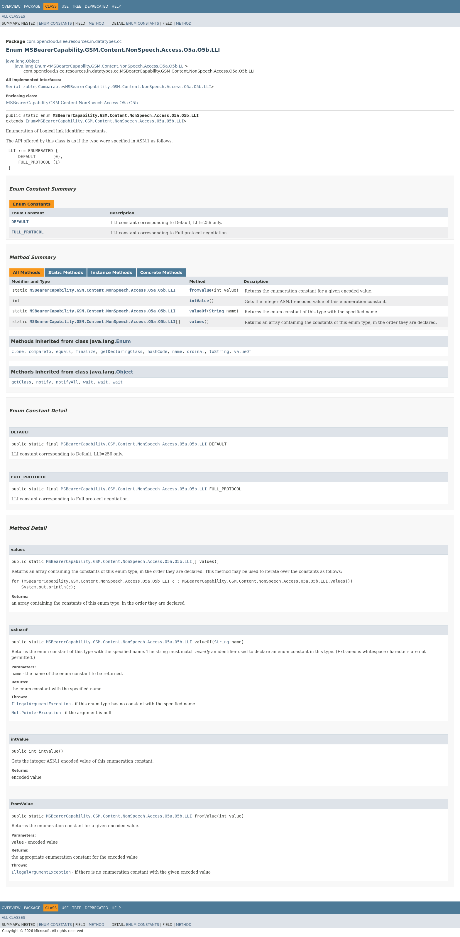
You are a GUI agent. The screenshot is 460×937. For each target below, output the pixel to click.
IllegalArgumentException (41, 704)
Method (96, 23)
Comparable (50, 86)
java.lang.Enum (31, 66)
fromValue (200, 290)
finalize (85, 351)
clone (17, 351)
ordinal (195, 351)
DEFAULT (20, 221)
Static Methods (65, 272)
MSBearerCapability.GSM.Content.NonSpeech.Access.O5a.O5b (72, 102)
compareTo (40, 351)
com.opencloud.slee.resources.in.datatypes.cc (73, 41)
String (216, 311)
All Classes (13, 16)
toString (219, 351)
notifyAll (67, 382)
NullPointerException (36, 712)
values (196, 321)
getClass (21, 382)
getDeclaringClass (121, 351)
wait (88, 382)
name (177, 351)
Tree (76, 6)
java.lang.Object (22, 61)
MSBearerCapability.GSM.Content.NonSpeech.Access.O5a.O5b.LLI (117, 66)
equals (63, 351)
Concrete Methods (161, 272)
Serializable (20, 86)
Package (32, 6)
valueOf (198, 311)
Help (116, 6)
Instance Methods (111, 272)
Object (124, 372)
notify (43, 382)
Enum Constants (55, 23)
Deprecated (96, 6)
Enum (30, 121)
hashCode (157, 351)
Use (65, 6)
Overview (11, 6)
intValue (199, 300)
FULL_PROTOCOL (27, 232)
